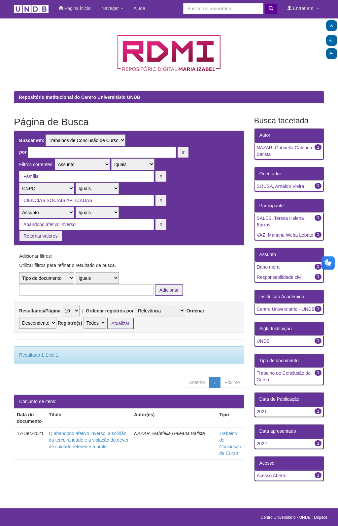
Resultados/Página (39, 310)
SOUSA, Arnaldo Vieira (280, 186)
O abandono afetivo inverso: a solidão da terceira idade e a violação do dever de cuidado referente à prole (88, 440)
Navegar (112, 8)
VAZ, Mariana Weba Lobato (285, 235)
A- (332, 53)
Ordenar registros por (110, 310)
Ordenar (195, 310)
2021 (262, 411)
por (23, 152)
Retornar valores (40, 236)
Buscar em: (31, 140)
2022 (262, 443)
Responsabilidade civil (280, 277)
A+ (331, 40)
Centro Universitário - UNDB (286, 309)
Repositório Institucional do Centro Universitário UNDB (79, 97)
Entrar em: (303, 8)
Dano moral (269, 267)
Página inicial (74, 8)
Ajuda (139, 8)
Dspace (320, 517)
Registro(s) (70, 323)
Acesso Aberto (272, 475)
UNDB (263, 341)
